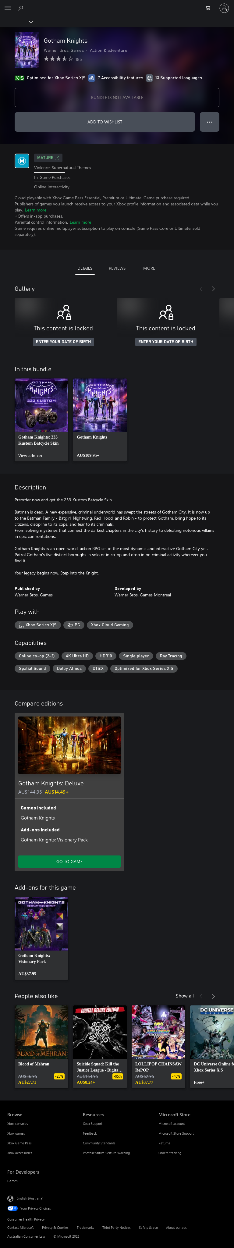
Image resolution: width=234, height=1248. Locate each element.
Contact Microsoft (20, 1227)
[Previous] (201, 289)
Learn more (35, 210)
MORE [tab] (149, 268)
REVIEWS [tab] (117, 268)
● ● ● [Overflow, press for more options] (210, 121)
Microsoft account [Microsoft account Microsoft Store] (171, 1123)
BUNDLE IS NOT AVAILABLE (117, 97)
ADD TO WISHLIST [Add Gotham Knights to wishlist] (104, 122)
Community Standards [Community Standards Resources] (99, 1143)
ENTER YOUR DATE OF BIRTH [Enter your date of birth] (63, 342)
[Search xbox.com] (21, 8)
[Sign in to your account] (224, 8)
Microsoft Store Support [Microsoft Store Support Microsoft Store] (176, 1133)
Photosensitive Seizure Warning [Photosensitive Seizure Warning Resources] (106, 1153)
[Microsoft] (116, 4)
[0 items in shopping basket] (209, 8)
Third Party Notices (116, 1227)
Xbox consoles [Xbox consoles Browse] (17, 1123)
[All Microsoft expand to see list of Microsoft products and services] (7, 8)
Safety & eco (148, 1227)
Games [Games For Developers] (12, 1181)
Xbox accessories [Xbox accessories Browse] (19, 1153)
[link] (41, 420)
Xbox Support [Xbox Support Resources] (92, 1123)
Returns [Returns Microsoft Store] (164, 1143)
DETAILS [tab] (84, 268)
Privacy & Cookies (55, 1227)
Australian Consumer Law (26, 1236)
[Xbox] (16, 21)
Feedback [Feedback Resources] (90, 1133)
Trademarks (85, 1227)
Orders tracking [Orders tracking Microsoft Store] (169, 1153)
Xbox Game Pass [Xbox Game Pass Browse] (19, 1143)
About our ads (176, 1227)
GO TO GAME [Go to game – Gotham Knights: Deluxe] (69, 861)
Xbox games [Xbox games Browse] (16, 1133)
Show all (185, 995)
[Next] (213, 289)
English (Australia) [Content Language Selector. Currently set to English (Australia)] (29, 1198)
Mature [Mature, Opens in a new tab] (48, 157)
